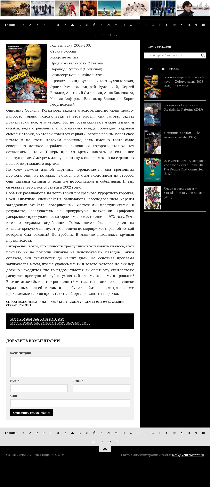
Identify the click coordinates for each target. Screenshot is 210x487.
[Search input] (173, 79)
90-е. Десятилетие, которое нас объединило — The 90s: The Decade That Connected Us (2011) (184, 190)
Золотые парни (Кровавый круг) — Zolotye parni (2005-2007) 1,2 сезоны (184, 105)
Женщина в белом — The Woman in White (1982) (182, 158)
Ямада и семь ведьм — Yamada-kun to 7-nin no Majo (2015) (184, 216)
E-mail (78, 404)
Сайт (13, 419)
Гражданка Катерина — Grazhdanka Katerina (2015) (183, 131)
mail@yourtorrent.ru (188, 478)
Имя (14, 404)
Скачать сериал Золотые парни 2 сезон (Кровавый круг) (50, 346)
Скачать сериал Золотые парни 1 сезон (37, 342)
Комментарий (20, 376)
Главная (11, 24)
